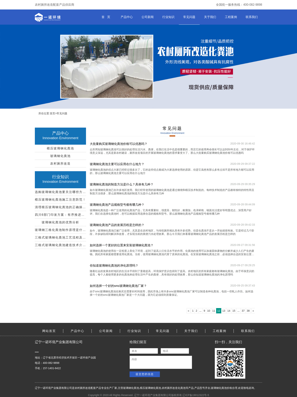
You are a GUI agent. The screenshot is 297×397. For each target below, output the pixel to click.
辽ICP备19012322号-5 (195, 395)
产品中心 (127, 17)
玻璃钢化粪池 (131, 387)
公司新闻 (147, 17)
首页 (52, 113)
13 (223, 310)
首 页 (106, 17)
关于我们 (210, 17)
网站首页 (49, 331)
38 (248, 310)
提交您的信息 (145, 374)
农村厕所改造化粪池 (174, 387)
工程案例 (231, 17)
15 (233, 310)
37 (243, 310)
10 (208, 310)
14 (228, 310)
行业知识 (168, 17)
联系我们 (252, 17)
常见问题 (189, 17)
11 (213, 310)
